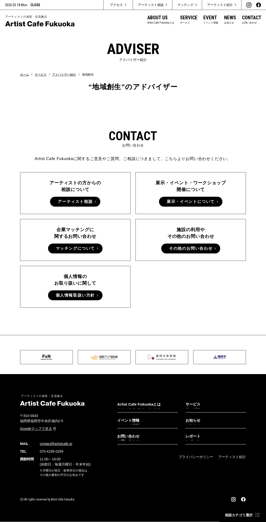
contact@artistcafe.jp (56, 444)
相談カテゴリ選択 (239, 515)
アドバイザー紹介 (64, 74)
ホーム (24, 74)
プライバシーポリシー (196, 457)
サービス (41, 74)
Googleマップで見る (36, 429)
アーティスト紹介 (232, 457)
